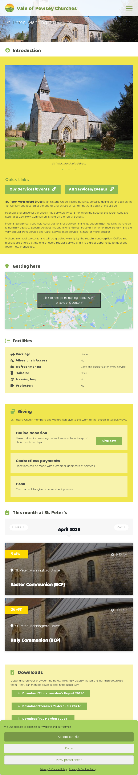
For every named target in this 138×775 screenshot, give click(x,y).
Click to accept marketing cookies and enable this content (69, 300)
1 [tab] (63, 169)
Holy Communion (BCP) (35, 640)
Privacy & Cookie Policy (53, 769)
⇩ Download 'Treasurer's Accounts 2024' (49, 706)
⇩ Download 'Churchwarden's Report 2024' (51, 693)
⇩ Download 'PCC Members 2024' (43, 718)
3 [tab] (75, 169)
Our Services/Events (29, 189)
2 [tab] (69, 169)
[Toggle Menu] (129, 8)
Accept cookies (69, 736)
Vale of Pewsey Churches (47, 9)
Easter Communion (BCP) (38, 584)
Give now (106, 441)
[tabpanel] (69, 115)
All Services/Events (88, 189)
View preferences (69, 760)
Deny (69, 748)
